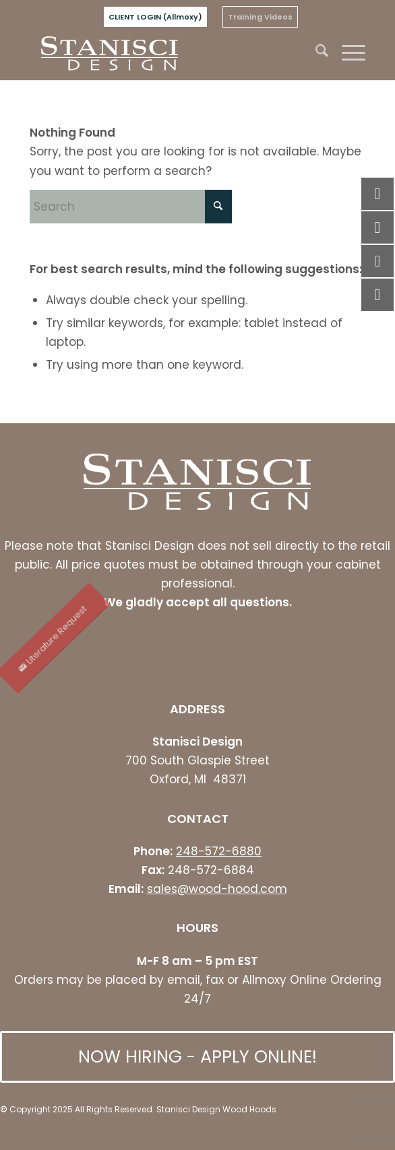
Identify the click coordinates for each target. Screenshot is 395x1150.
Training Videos (260, 16)
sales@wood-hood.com (217, 889)
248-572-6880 (219, 851)
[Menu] (346, 53)
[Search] (315, 53)
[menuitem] (155, 16)
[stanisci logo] (164, 53)
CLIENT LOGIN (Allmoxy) (155, 16)
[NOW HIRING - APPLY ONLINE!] (197, 1057)
